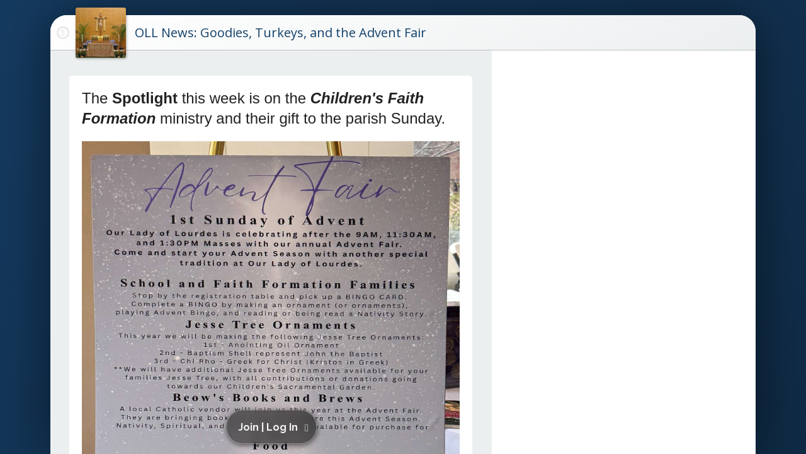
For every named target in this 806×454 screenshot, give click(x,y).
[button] (272, 426)
